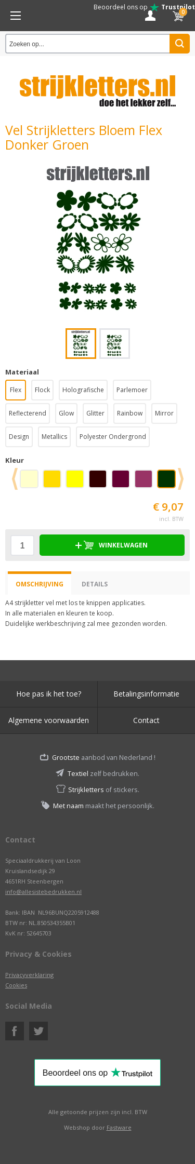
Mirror (164, 413)
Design (19, 436)
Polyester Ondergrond (113, 436)
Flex (15, 389)
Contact (146, 720)
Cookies (16, 985)
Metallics (54, 436)
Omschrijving (39, 584)
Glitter (95, 413)
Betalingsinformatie (146, 694)
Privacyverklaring (29, 975)
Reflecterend (27, 413)
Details (95, 584)
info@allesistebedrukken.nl (43, 891)
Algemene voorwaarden (48, 720)
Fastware (119, 1127)
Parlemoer (132, 389)
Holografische (83, 389)
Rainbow (129, 413)
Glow (66, 413)
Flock (42, 389)
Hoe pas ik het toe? (48, 694)
